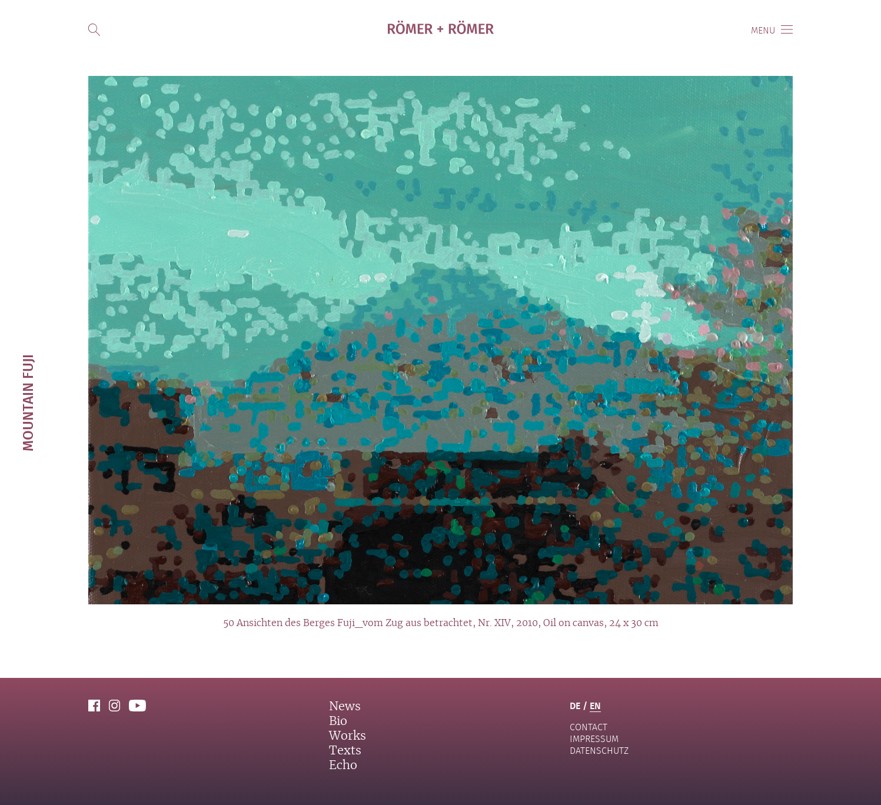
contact (588, 727)
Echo (343, 765)
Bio (338, 721)
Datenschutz (599, 750)
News (345, 707)
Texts (345, 751)
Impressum (594, 739)
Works (347, 736)
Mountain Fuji (27, 402)
